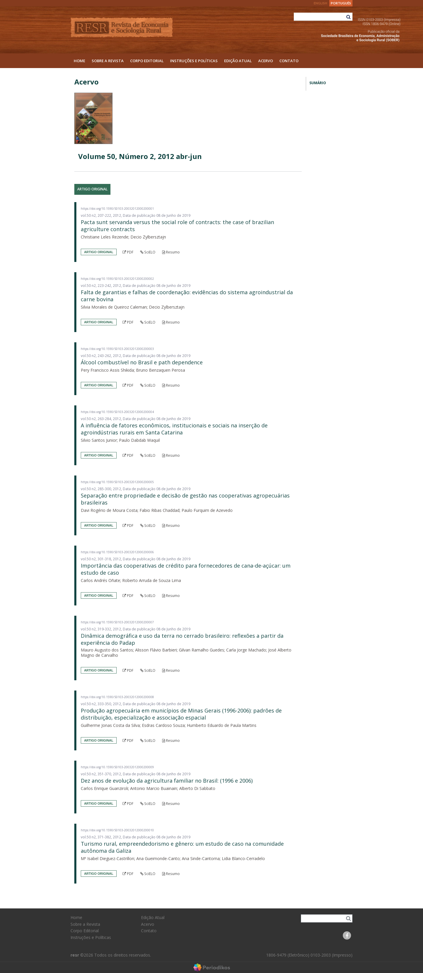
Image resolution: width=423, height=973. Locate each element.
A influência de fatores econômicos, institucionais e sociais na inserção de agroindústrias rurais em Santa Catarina (174, 429)
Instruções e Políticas (194, 60)
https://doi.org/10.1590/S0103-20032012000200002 (117, 279)
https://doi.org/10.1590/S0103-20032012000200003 (117, 349)
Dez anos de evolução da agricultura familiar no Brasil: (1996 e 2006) (167, 780)
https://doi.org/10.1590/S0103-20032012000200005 (117, 482)
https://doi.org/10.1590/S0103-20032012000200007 (117, 622)
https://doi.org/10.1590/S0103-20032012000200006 (117, 552)
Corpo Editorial (147, 60)
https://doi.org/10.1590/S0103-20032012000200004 (117, 412)
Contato (288, 60)
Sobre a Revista (108, 60)
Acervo (265, 60)
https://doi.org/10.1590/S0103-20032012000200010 (117, 830)
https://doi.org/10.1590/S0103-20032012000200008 (117, 697)
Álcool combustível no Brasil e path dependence (142, 362)
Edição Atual (238, 60)
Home (79, 60)
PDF (127, 252)
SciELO (147, 252)
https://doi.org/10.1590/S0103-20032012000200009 (117, 767)
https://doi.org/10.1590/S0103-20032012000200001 (117, 209)
